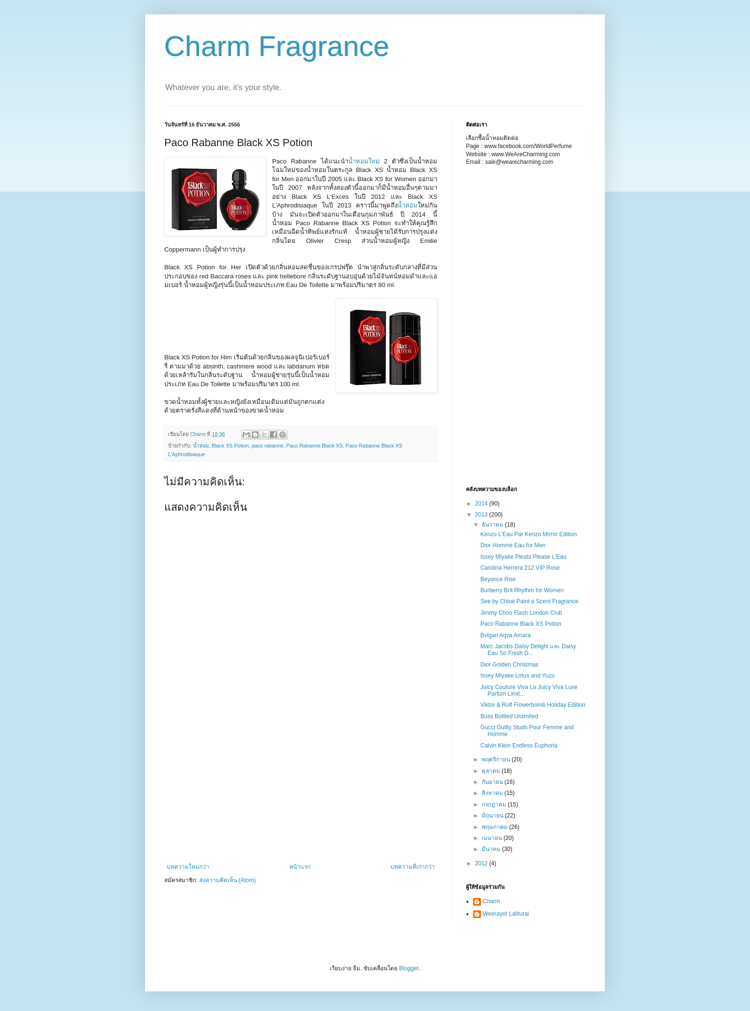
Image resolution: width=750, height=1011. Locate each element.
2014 (482, 503)
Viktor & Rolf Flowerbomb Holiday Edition (532, 704)
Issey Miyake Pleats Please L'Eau (523, 556)
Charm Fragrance (276, 46)
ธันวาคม (493, 524)
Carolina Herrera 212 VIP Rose (520, 567)
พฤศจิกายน (496, 759)
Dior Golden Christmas (509, 664)
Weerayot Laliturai (506, 913)
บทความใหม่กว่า (188, 866)
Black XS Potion (230, 445)
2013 (482, 514)
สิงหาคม (493, 793)
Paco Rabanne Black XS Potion (520, 623)
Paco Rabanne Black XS (314, 445)
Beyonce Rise (498, 579)
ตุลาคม (491, 771)
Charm (491, 901)
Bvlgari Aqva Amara (505, 635)
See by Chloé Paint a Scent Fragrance (529, 601)
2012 (482, 863)
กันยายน (493, 782)
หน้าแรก (299, 866)
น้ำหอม (408, 205)
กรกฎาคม (495, 804)
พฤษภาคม (495, 827)
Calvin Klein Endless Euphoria (518, 745)
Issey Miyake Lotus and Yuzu (517, 675)
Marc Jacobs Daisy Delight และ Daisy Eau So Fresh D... (528, 649)
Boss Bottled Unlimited (509, 716)
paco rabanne (267, 445)
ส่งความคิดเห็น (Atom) (227, 880)
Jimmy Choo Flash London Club (521, 612)
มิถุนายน (493, 815)
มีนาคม (492, 849)
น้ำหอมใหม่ (364, 161)
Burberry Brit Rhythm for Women (522, 590)
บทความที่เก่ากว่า (412, 866)
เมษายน (492, 838)
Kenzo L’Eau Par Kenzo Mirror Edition (528, 534)
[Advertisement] (212, 320)
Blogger (409, 968)
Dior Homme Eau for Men (512, 545)
